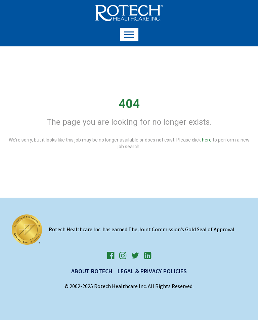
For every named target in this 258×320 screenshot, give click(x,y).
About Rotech (92, 271)
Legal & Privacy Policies (152, 271)
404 (129, 104)
